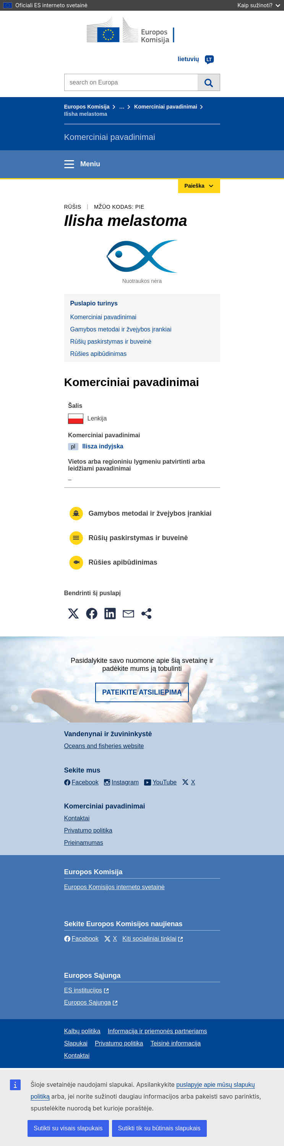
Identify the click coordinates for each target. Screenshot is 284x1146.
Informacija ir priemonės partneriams (157, 1031)
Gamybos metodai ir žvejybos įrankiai (121, 329)
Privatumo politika (88, 830)
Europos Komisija (87, 107)
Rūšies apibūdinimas (98, 354)
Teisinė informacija (176, 1043)
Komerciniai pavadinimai (165, 107)
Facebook (81, 938)
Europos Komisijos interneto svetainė (114, 887)
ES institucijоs (83, 990)
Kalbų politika (82, 1031)
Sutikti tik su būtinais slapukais (159, 1128)
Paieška (208, 82)
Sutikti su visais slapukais (68, 1128)
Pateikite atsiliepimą (142, 692)
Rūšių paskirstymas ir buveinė (111, 341)
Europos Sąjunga (87, 1002)
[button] (73, 613)
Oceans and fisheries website (104, 746)
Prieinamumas (83, 842)
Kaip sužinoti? (258, 5)
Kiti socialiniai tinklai (149, 938)
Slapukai (76, 1043)
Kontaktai (77, 818)
